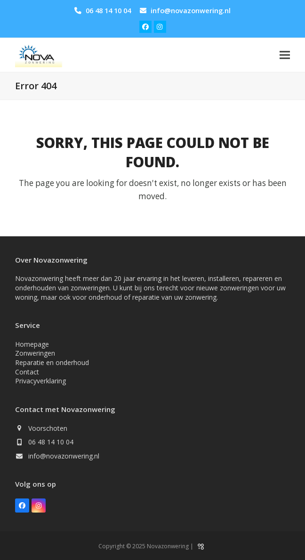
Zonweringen (35, 353)
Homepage (32, 344)
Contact (27, 371)
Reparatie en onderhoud (52, 362)
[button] (285, 55)
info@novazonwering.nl (191, 10)
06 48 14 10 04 (108, 10)
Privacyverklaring (40, 380)
